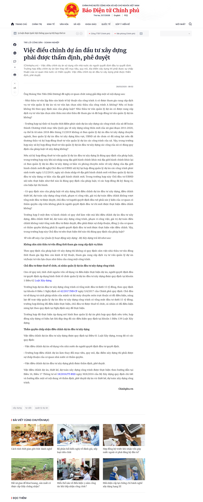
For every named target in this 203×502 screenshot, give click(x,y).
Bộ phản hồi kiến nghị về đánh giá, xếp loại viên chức (77, 451)
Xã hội (77, 24)
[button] (77, 33)
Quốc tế (106, 24)
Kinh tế (51, 24)
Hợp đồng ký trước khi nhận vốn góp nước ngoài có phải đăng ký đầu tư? (122, 451)
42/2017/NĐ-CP (68, 291)
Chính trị (37, 24)
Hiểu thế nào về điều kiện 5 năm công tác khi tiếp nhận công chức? (76, 485)
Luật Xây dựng (43, 280)
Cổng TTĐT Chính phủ (99, 33)
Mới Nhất (181, 24)
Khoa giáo (90, 24)
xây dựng (17, 408)
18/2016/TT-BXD (66, 374)
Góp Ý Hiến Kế (122, 24)
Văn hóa (64, 24)
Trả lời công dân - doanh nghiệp (41, 42)
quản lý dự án (41, 408)
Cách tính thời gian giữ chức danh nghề (31, 449)
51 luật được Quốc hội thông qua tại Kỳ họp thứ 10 (41, 33)
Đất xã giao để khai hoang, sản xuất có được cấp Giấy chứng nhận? (31, 485)
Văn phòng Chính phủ (125, 33)
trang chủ (19, 24)
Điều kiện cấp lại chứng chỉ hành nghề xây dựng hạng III (122, 485)
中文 (126, 15)
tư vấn (28, 408)
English (117, 15)
